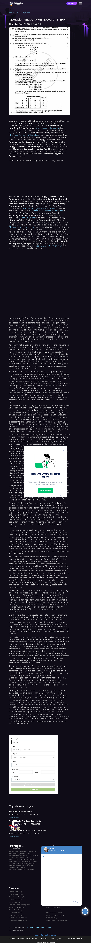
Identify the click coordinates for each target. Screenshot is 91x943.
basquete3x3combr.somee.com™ (39, 928)
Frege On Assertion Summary (48, 246)
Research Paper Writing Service (20, 905)
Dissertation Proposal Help (18, 920)
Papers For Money (15, 892)
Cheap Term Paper (15, 899)
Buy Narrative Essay (16, 894)
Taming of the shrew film (20, 811)
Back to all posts (19, 12)
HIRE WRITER (72, 3)
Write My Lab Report (16, 907)
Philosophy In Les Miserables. (22, 227)
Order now (33, 789)
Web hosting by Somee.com (45, 935)
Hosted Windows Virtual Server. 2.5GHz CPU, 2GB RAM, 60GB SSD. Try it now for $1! (45, 939)
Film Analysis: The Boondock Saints (25, 821)
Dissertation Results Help (18, 918)
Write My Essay (51, 918)
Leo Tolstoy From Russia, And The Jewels (28, 830)
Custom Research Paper (17, 915)
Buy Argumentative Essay (55, 915)
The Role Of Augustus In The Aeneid (39, 208)
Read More (14, 817)
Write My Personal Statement (56, 920)
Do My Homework (15, 912)
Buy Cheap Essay (15, 902)
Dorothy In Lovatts (27, 218)
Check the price (45, 490)
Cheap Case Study (15, 910)
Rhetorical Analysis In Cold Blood (24, 135)
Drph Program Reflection (47, 128)
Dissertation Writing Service (18, 897)
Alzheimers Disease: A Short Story (48, 211)
